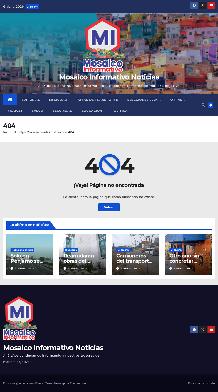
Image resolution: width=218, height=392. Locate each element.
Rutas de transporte (97, 100)
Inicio (7, 132)
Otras (176, 100)
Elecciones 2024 (143, 100)
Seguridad (63, 111)
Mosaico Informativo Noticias (109, 77)
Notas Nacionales (22, 250)
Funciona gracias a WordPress (23, 383)
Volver (109, 207)
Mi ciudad (58, 100)
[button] (203, 105)
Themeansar (78, 383)
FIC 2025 (15, 111)
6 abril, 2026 (25, 268)
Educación (92, 111)
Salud (37, 111)
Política (120, 111)
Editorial (30, 100)
